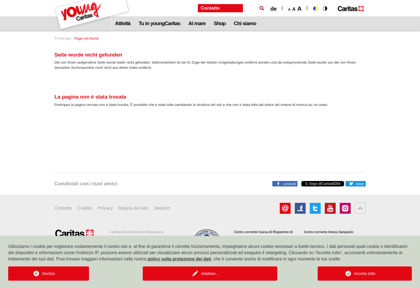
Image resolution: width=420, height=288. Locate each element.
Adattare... (210, 273)
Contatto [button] (210, 8)
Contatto (63, 208)
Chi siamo (245, 23)
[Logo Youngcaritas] (92, 15)
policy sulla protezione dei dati (179, 259)
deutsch (162, 208)
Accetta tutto (365, 273)
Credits (85, 208)
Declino (48, 273)
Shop (220, 23)
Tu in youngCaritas (159, 23)
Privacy (105, 208)
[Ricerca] (262, 8)
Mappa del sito (133, 208)
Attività (122, 23)
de (273, 9)
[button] (285, 183)
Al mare (197, 23)
